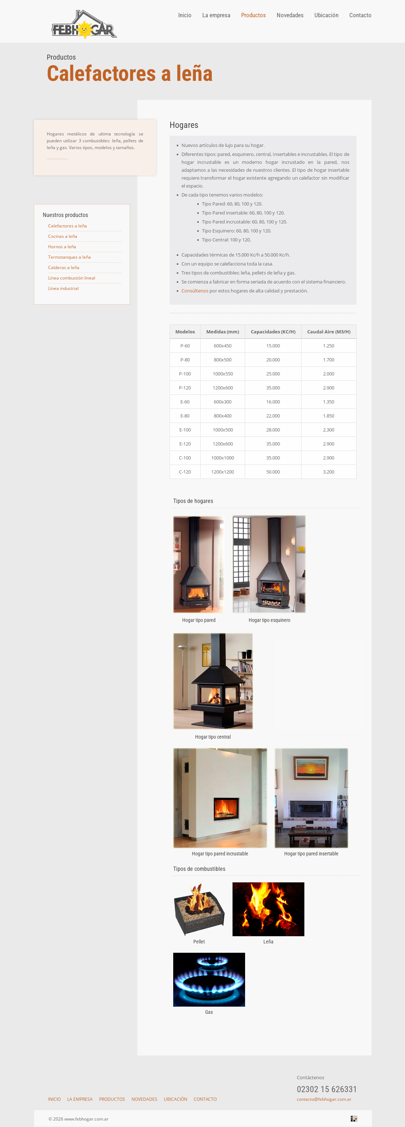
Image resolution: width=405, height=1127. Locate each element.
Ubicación (326, 15)
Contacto (360, 15)
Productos (253, 15)
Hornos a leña (62, 247)
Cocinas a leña (62, 236)
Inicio (185, 15)
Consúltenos (194, 290)
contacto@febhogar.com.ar (324, 1099)
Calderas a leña (63, 267)
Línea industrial (63, 288)
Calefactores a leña (67, 226)
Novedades (290, 15)
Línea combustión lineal (71, 278)
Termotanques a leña (69, 257)
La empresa (216, 15)
